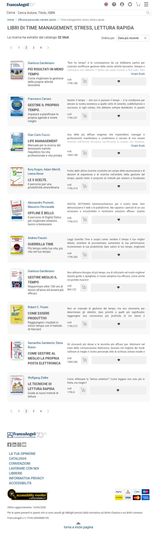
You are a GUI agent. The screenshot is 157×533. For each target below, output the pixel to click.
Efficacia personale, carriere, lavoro (37, 19)
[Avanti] (48, 48)
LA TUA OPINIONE (22, 454)
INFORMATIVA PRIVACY (26, 478)
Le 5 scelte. (37, 180)
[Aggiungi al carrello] (84, 81)
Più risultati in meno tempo (45, 71)
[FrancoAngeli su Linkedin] (14, 445)
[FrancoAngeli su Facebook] (9, 445)
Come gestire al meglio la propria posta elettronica (44, 358)
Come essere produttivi (38, 315)
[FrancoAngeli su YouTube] (24, 445)
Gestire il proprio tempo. (43, 107)
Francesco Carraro (39, 98)
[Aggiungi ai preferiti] (119, 81)
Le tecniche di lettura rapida (41, 386)
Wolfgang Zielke (38, 377)
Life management (43, 141)
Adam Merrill (52, 169)
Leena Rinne (35, 173)
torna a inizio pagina (78, 527)
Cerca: (11, 13)
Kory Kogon (35, 169)
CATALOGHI (17, 459)
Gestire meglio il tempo (42, 279)
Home (10, 19)
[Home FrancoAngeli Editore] (21, 5)
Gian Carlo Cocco (39, 134)
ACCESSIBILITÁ (20, 483)
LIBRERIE (15, 473)
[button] (105, 4)
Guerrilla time (40, 244)
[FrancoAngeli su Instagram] (19, 445)
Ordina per (107, 38)
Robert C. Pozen (38, 307)
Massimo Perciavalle (41, 206)
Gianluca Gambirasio (41, 63)
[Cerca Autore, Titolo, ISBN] (81, 13)
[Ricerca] (148, 13)
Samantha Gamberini (41, 343)
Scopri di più (138, 73)
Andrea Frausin (37, 238)
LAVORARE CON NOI (24, 468)
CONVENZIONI (19, 463)
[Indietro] (11, 48)
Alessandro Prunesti (40, 202)
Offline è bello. (41, 213)
